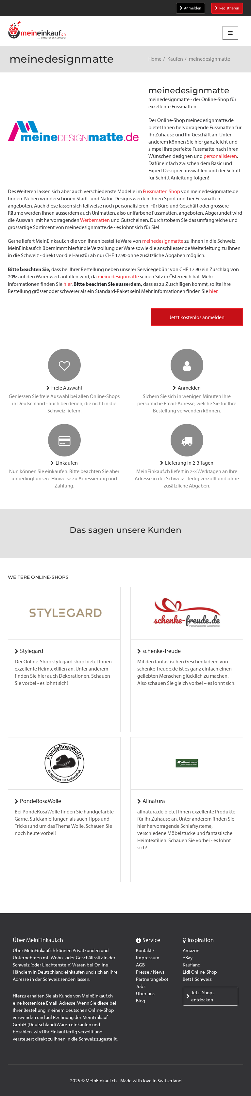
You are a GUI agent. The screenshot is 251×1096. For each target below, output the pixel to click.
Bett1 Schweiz (197, 979)
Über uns (145, 993)
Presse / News (150, 972)
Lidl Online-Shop (200, 972)
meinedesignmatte (162, 241)
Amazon (191, 950)
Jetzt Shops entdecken (200, 996)
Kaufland (191, 965)
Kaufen (175, 59)
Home (154, 59)
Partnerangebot (152, 979)
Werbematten (95, 220)
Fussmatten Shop (161, 191)
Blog (140, 1001)
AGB (140, 965)
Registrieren (227, 8)
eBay (187, 958)
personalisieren (220, 156)
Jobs (140, 986)
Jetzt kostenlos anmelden (197, 317)
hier (67, 284)
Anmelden (190, 8)
